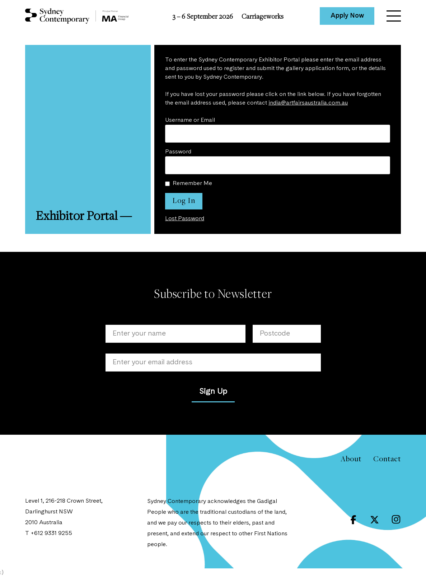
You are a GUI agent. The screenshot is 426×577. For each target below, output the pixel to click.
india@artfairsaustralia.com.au (308, 103)
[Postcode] (287, 334)
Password (178, 152)
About (351, 458)
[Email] (213, 362)
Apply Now (347, 16)
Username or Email (190, 120)
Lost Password (184, 219)
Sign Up (213, 392)
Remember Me (192, 183)
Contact (387, 458)
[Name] (175, 334)
